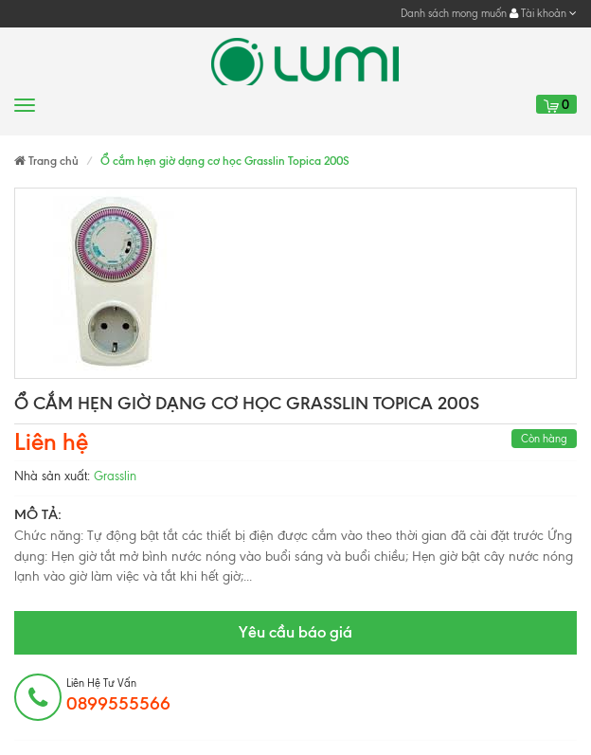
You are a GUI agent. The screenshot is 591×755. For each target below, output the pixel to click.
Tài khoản (543, 13)
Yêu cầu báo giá (295, 631)
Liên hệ (51, 442)
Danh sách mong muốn (454, 13)
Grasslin (115, 476)
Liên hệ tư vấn (118, 695)
